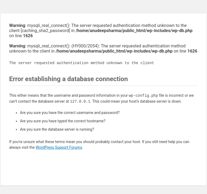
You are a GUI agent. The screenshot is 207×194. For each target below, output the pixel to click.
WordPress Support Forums (59, 147)
